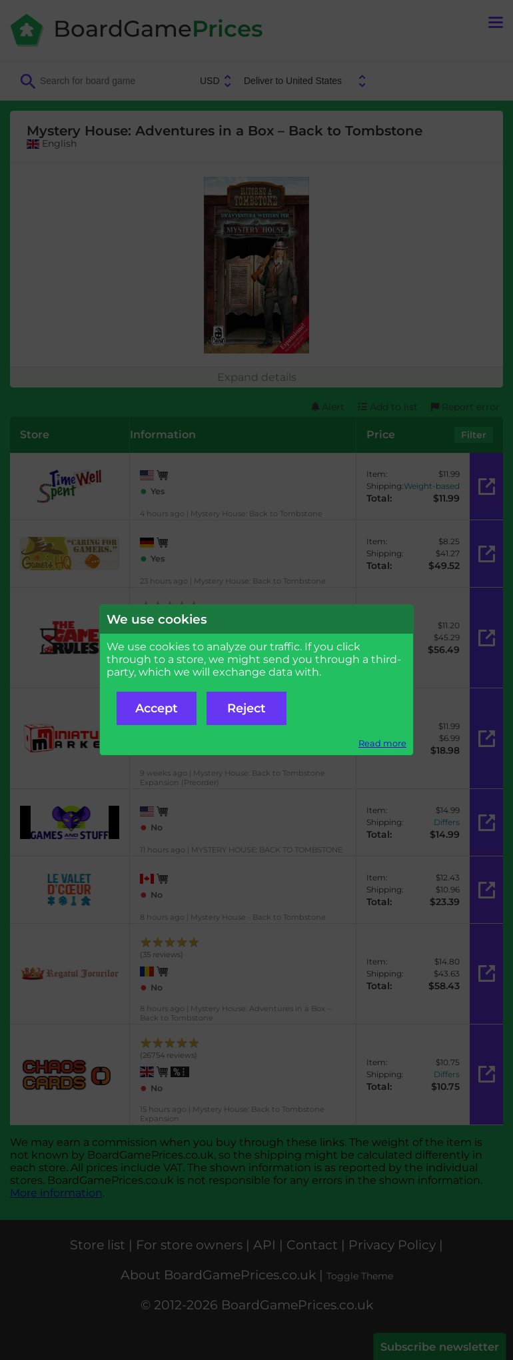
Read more (382, 743)
